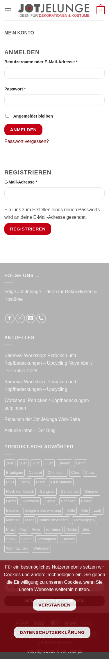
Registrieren (28, 228)
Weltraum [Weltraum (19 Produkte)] (41, 548)
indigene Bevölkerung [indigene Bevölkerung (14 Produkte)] (43, 510)
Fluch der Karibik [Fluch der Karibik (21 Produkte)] (20, 491)
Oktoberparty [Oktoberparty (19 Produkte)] (84, 520)
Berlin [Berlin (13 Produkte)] (80, 463)
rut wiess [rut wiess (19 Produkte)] (53, 529)
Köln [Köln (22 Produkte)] (84, 510)
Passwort (26, 88)
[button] (7, 10)
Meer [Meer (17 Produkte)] (29, 520)
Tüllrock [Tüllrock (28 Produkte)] (68, 539)
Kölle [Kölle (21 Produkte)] (71, 510)
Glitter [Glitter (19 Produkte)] (11, 501)
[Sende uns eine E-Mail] (30, 318)
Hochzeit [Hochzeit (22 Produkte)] (68, 501)
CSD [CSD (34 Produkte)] (10, 482)
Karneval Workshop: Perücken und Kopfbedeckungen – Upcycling (40, 385)
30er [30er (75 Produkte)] (23, 463)
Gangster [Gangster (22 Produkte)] (47, 491)
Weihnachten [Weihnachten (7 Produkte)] (17, 548)
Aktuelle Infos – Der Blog (30, 430)
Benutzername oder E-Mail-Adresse (52, 61)
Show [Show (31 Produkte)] (10, 539)
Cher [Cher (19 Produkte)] (75, 472)
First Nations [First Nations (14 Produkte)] (61, 482)
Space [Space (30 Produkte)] (26, 539)
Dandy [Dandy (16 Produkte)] (24, 482)
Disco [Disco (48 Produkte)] (40, 482)
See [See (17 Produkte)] (86, 529)
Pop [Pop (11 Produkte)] (22, 529)
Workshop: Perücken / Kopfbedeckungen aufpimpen (46, 404)
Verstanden (54, 604)
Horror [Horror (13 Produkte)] (86, 501)
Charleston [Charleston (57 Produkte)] (57, 472)
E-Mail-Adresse (32, 181)
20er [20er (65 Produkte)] (10, 463)
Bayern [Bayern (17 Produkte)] (64, 463)
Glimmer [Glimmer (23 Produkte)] (92, 491)
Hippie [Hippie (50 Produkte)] (50, 501)
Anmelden (23, 129)
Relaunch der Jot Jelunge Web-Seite (42, 419)
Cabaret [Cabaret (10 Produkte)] (35, 472)
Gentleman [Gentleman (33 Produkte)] (70, 491)
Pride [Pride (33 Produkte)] (36, 529)
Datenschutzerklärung (52, 632)
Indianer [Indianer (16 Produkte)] (12, 510)
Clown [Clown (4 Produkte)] (90, 472)
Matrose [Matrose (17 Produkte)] (12, 520)
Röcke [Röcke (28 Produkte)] (71, 529)
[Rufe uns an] (41, 318)
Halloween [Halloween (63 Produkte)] (30, 501)
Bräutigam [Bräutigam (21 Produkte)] (14, 472)
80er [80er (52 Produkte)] (49, 463)
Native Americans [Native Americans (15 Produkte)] (53, 520)
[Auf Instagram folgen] (20, 318)
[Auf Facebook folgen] (10, 318)
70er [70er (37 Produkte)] (36, 463)
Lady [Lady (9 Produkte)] (98, 510)
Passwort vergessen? (26, 141)
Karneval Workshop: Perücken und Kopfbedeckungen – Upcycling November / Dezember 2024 (48, 363)
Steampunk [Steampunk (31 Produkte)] (46, 539)
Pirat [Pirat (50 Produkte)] (10, 529)
